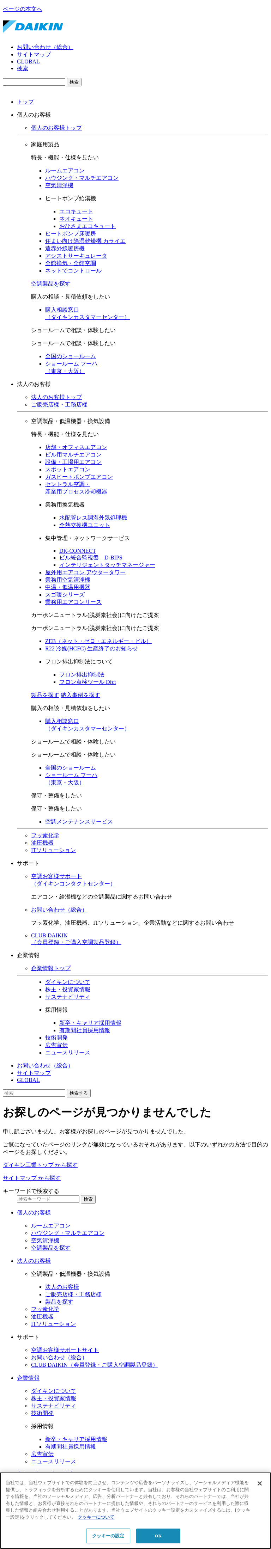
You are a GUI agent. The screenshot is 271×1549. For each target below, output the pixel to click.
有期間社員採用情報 (84, 1030)
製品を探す (45, 695)
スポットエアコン (67, 469)
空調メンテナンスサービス (79, 822)
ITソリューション (53, 850)
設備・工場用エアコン (73, 462)
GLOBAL (28, 62)
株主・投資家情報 (67, 989)
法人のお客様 (34, 1261)
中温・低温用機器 (67, 587)
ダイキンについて (67, 982)
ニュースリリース (67, 1052)
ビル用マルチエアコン (73, 455)
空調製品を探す (51, 284)
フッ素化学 (45, 835)
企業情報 (28, 1378)
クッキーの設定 (108, 1535)
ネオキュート (76, 219)
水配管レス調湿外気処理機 (93, 518)
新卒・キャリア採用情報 (90, 1023)
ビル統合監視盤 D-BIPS (90, 558)
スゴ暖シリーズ (65, 595)
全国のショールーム (70, 356)
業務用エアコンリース (73, 602)
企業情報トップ (51, 968)
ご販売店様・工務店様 (59, 405)
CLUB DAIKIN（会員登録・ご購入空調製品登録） (94, 1365)
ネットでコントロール (73, 271)
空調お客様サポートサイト (65, 1350)
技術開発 (56, 1038)
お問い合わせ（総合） (45, 47)
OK (158, 1535)
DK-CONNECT (77, 551)
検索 (22, 68)
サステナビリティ (67, 997)
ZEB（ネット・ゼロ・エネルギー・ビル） (98, 641)
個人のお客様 (34, 1213)
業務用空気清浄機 (67, 580)
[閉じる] (259, 1483)
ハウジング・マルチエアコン (82, 178)
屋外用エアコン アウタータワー (85, 572)
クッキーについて (96, 1517)
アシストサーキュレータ (76, 256)
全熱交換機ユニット (84, 525)
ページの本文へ (22, 9)
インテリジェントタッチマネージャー (107, 565)
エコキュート (76, 211)
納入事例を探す (80, 695)
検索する (79, 1093)
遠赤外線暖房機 (65, 248)
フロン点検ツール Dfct (87, 682)
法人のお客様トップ (56, 397)
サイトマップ (34, 54)
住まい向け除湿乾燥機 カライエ (85, 241)
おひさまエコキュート (87, 226)
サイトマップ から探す (32, 1178)
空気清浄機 (59, 185)
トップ (25, 102)
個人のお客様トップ (56, 128)
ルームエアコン (65, 170)
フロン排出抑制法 (81, 675)
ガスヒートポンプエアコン (79, 477)
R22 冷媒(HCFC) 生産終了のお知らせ (91, 648)
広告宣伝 (56, 1045)
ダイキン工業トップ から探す (40, 1165)
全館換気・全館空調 (70, 263)
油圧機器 (42, 843)
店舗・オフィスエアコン (76, 447)
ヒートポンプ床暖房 (70, 234)
